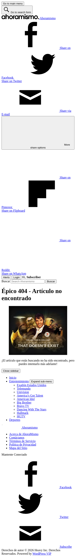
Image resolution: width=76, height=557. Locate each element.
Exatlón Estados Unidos (31, 385)
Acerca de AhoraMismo (23, 434)
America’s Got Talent (30, 395)
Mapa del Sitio (18, 448)
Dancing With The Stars (31, 409)
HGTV (21, 416)
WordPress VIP (41, 553)
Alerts (6, 277)
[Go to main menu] (13, 4)
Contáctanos (16, 437)
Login (16, 277)
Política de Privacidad (22, 444)
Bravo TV (23, 406)
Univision (23, 392)
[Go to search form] (17, 10)
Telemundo (24, 388)
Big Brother (24, 402)
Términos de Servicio (22, 441)
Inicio (12, 377)
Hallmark (22, 413)
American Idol (26, 399)
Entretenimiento (19, 381)
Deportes (14, 419)
